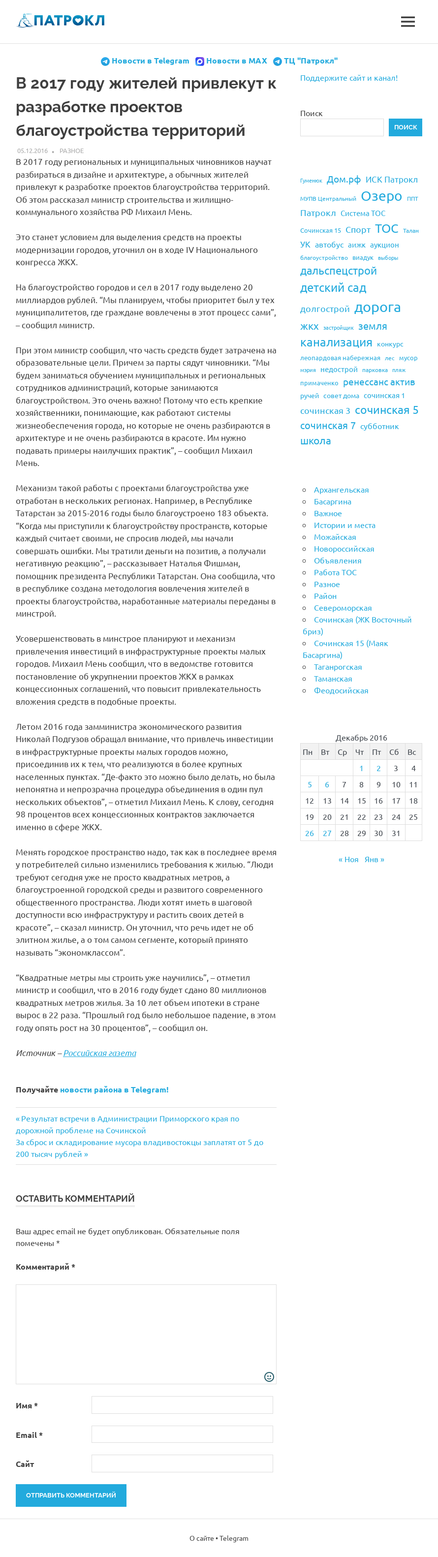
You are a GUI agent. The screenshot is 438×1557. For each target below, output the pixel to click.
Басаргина (332, 501)
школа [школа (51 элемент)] (315, 440)
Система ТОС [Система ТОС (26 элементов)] (363, 213)
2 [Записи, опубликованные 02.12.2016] (378, 768)
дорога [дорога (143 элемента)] (377, 306)
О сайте (201, 1537)
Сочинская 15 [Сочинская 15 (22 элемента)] (320, 230)
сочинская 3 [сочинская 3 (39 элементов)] (325, 410)
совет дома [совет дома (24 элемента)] (341, 395)
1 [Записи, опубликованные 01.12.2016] (361, 768)
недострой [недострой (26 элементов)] (339, 369)
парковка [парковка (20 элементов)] (375, 370)
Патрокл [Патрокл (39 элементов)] (318, 212)
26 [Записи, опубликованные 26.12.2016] (309, 833)
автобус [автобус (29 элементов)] (329, 244)
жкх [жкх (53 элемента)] (309, 325)
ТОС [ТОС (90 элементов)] (387, 228)
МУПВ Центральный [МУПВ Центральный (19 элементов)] (328, 198)
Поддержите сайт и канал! (349, 77)
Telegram (234, 1537)
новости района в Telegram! (114, 1089)
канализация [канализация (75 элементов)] (336, 342)
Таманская (333, 678)
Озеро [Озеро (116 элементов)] (382, 195)
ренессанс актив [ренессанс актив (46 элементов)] (379, 381)
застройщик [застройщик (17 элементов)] (338, 327)
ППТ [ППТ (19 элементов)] (412, 198)
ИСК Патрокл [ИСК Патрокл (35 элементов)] (392, 179)
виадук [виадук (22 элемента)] (363, 257)
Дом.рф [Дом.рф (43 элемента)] (344, 179)
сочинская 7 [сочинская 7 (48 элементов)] (328, 425)
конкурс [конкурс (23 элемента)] (390, 343)
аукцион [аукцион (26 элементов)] (384, 244)
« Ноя (349, 859)
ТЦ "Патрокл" (311, 60)
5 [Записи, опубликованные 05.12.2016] (310, 784)
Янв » (374, 859)
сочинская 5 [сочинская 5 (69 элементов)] (387, 409)
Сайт (25, 1464)
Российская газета (99, 1052)
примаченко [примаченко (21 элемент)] (319, 382)
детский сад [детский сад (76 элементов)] (333, 287)
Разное (72, 150)
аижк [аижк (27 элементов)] (357, 244)
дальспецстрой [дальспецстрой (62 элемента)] (338, 270)
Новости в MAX (236, 60)
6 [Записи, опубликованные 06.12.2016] (327, 784)
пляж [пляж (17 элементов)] (399, 370)
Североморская (343, 607)
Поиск (311, 113)
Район (325, 595)
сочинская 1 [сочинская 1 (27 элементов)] (384, 395)
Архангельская (341, 489)
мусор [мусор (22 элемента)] (408, 357)
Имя (27, 1405)
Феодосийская (341, 690)
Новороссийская (344, 548)
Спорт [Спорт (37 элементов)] (358, 229)
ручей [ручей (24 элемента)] (309, 395)
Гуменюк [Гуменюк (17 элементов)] (311, 180)
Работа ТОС (335, 572)
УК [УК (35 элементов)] (305, 244)
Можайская (335, 536)
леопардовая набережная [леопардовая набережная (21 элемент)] (340, 357)
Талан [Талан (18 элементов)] (411, 230)
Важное (328, 513)
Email (29, 1435)
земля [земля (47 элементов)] (372, 325)
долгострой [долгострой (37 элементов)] (325, 308)
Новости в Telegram (150, 60)
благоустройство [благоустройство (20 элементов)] (324, 257)
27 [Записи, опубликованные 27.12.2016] (327, 833)
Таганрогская (338, 666)
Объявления (338, 560)
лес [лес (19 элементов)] (390, 358)
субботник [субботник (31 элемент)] (379, 426)
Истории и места (344, 524)
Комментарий (45, 1266)
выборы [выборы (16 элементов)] (388, 257)
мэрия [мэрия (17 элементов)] (308, 370)
